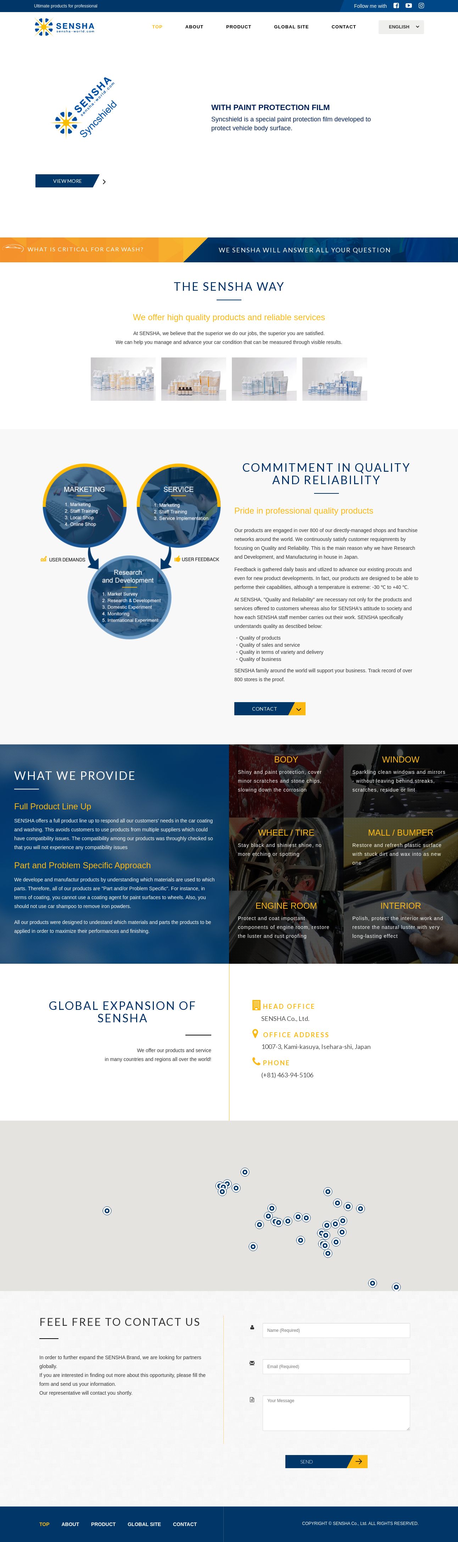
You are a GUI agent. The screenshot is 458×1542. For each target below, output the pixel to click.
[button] (372, 1283)
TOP (157, 26)
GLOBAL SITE (291, 26)
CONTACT (343, 26)
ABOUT (194, 26)
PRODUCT (238, 26)
